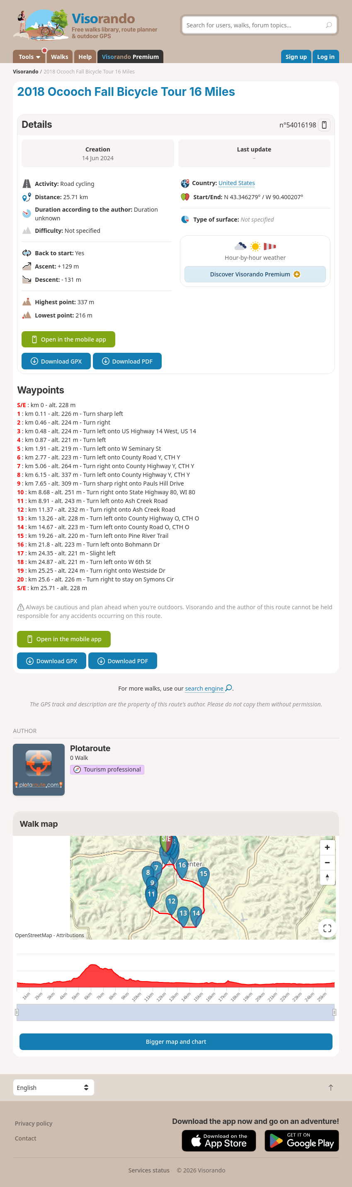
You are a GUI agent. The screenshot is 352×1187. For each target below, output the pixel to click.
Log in (326, 57)
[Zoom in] (327, 847)
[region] (176, 888)
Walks (59, 57)
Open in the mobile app (68, 339)
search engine (208, 688)
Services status (149, 1170)
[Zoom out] (327, 862)
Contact (25, 1138)
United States (236, 183)
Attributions (70, 935)
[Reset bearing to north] (327, 877)
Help (85, 57)
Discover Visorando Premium (255, 274)
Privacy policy (34, 1123)
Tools (31, 55)
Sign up (296, 57)
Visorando (25, 71)
